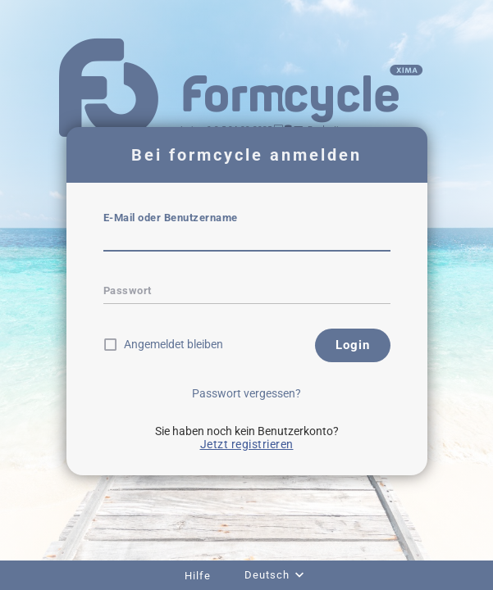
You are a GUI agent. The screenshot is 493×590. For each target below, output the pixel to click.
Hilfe (198, 576)
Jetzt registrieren (247, 444)
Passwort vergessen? (246, 393)
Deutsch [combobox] (267, 575)
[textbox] (246, 240)
